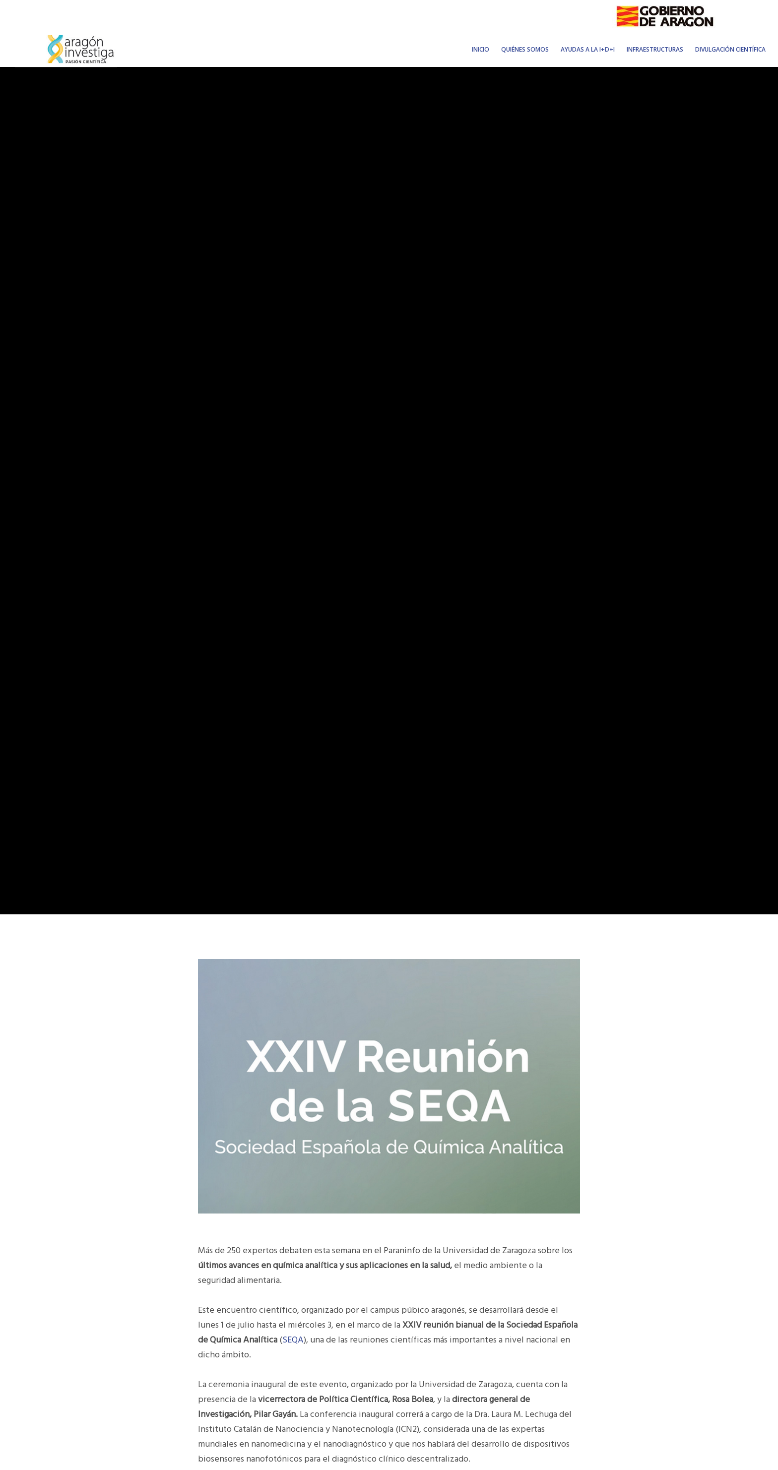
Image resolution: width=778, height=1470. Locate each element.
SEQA (293, 1340)
